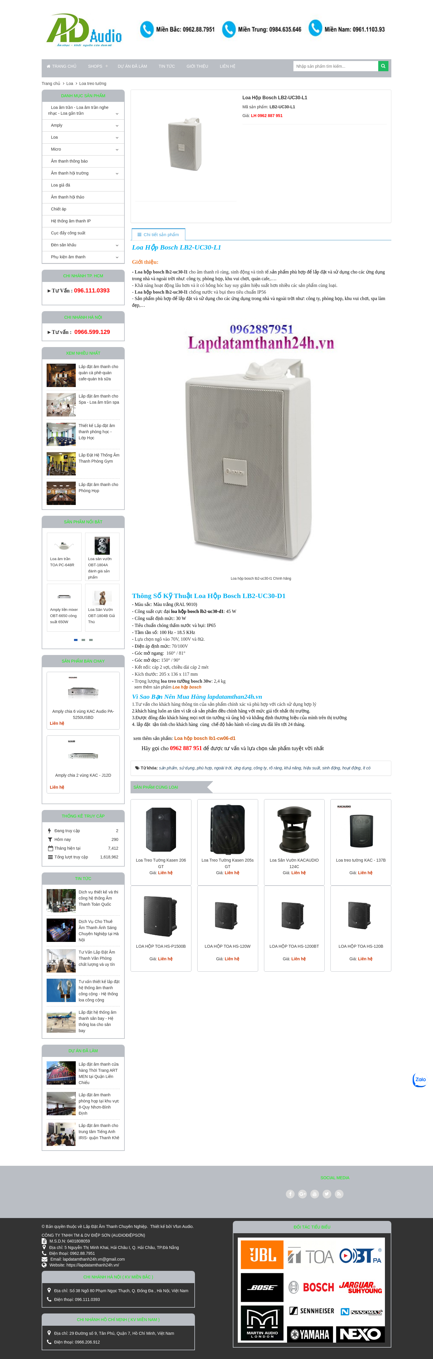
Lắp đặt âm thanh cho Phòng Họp (98, 487)
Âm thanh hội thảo (67, 197)
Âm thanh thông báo (69, 161)
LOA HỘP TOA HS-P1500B (161, 946)
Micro (56, 149)
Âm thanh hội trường (70, 173)
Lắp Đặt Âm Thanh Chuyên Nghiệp (115, 1226)
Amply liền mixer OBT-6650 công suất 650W (64, 615)
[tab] (158, 235)
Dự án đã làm (132, 66)
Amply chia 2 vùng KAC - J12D (83, 775)
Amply (56, 125)
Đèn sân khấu (63, 245)
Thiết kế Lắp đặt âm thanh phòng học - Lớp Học (97, 431)
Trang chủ (61, 66)
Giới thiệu (197, 66)
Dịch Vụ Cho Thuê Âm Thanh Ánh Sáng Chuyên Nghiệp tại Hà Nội (99, 930)
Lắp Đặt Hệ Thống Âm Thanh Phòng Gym (99, 458)
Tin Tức (167, 66)
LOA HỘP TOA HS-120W (227, 946)
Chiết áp (58, 209)
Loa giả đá (60, 185)
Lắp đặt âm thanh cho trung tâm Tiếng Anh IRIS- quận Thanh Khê (99, 1131)
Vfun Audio (183, 1226)
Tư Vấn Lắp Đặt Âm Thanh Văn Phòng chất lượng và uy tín (97, 958)
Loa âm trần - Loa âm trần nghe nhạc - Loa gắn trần (78, 110)
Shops (95, 66)
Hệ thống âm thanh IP (71, 221)
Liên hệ (227, 66)
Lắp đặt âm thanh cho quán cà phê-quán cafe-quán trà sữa (98, 372)
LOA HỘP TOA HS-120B (361, 946)
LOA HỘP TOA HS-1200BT (294, 946)
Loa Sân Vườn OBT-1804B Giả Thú (101, 615)
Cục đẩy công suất (68, 233)
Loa (54, 137)
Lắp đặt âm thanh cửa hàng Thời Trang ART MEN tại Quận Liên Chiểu (99, 1073)
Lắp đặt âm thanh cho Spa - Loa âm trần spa (99, 399)
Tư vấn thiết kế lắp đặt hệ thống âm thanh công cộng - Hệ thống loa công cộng (99, 990)
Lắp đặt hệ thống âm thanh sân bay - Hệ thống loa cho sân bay (97, 1021)
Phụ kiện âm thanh (68, 257)
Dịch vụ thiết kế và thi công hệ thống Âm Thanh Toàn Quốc (98, 898)
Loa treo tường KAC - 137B (361, 860)
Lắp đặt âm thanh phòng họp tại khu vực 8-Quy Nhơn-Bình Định (99, 1104)
